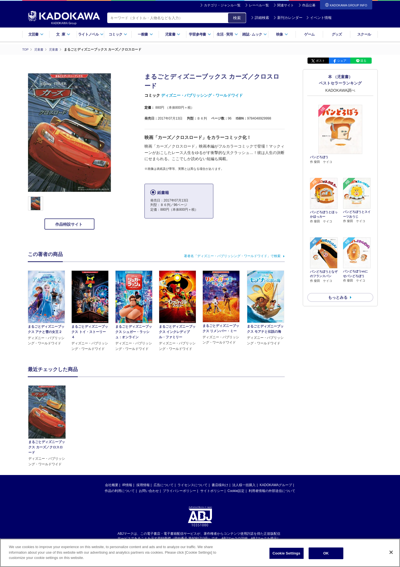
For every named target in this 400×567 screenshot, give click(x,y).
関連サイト (285, 5)
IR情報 (127, 432)
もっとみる (338, 268)
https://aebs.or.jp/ (180, 490)
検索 (237, 18)
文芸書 (36, 34)
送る (363, 60)
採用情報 (143, 432)
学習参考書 (200, 34)
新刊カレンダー (287, 18)
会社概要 (111, 432)
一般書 (145, 34)
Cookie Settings (286, 556)
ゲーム (309, 34)
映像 (282, 34)
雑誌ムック (254, 34)
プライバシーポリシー (179, 437)
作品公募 (309, 5)
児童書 (172, 34)
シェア (341, 60)
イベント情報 (319, 18)
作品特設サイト (69, 224)
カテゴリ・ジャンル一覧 (222, 5)
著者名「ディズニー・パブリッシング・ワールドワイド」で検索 (232, 256)
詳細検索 (260, 18)
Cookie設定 (236, 437)
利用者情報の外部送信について (272, 437)
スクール (364, 34)
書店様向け (220, 432)
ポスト (320, 60)
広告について (164, 432)
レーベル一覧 (259, 5)
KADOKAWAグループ (276, 432)
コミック (118, 34)
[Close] (391, 555)
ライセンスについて (193, 432)
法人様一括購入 (244, 432)
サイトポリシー (212, 437)
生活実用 (227, 34)
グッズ (337, 34)
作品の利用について (120, 437)
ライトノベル (91, 34)
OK (326, 556)
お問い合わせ (149, 437)
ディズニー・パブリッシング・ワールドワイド (202, 95)
